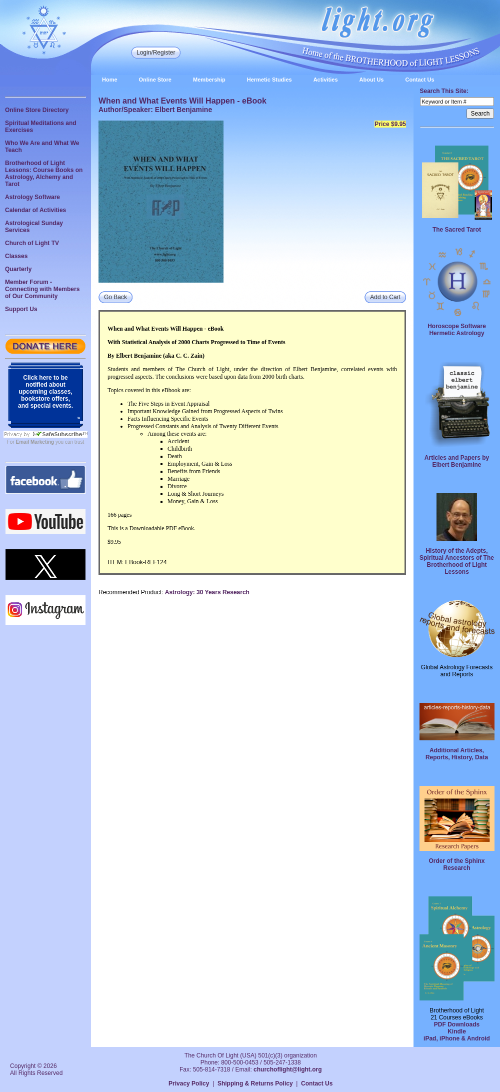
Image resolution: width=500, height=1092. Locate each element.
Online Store (155, 80)
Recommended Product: (130, 592)
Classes (16, 256)
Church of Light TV (32, 243)
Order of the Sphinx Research (456, 864)
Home (110, 80)
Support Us (21, 309)
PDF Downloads (457, 1024)
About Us (372, 80)
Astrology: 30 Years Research (207, 592)
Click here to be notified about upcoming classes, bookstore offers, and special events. (45, 391)
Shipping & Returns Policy (255, 1083)
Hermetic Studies (269, 80)
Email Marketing (35, 442)
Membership (209, 80)
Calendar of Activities (35, 210)
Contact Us (419, 80)
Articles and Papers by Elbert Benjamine (456, 461)
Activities (326, 80)
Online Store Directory (36, 110)
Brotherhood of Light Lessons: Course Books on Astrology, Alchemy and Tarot (43, 174)
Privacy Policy (188, 1083)
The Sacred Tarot (456, 229)
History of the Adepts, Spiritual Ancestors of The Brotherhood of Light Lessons (457, 561)
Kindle (457, 1031)
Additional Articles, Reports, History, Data (457, 754)
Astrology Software (32, 197)
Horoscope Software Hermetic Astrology (457, 330)
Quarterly (18, 269)
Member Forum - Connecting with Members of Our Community (42, 289)
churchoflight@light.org (288, 1069)
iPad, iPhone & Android (457, 1038)
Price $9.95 (390, 124)
